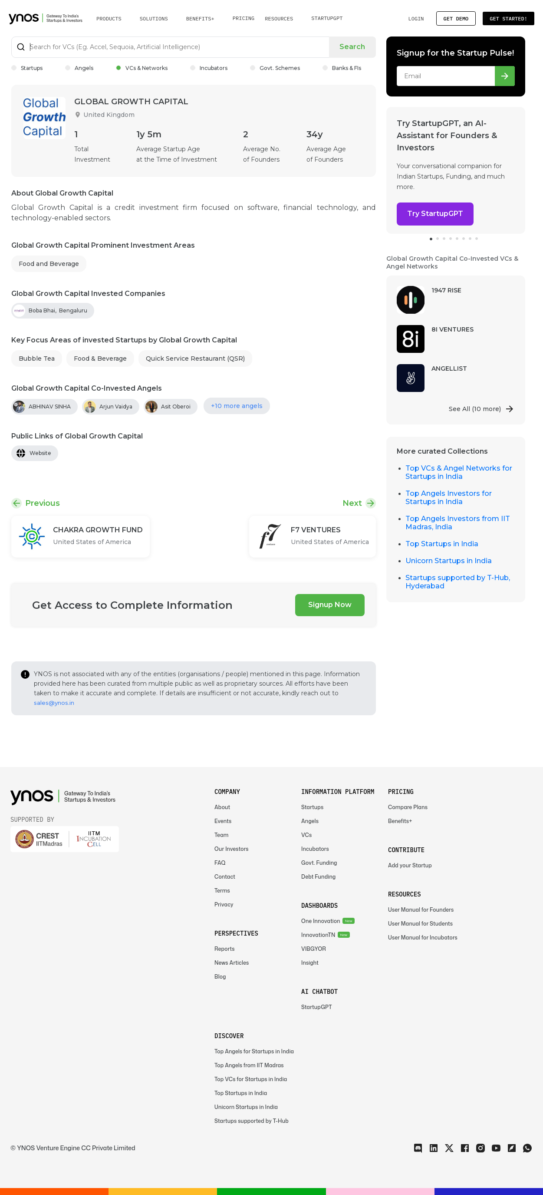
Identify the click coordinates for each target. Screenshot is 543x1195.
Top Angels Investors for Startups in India (448, 497)
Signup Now (330, 605)
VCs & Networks (142, 68)
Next (352, 503)
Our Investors (231, 849)
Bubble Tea (37, 358)
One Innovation (320, 921)
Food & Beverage (100, 358)
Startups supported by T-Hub (251, 1121)
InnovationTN (318, 935)
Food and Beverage (49, 264)
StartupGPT (326, 18)
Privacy (224, 904)
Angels (79, 68)
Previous (42, 503)
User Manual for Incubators (422, 937)
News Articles (231, 962)
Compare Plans (408, 807)
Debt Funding (318, 876)
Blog (220, 976)
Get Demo (456, 18)
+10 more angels (237, 406)
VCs (306, 835)
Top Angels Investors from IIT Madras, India (457, 523)
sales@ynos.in (54, 702)
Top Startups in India (441, 544)
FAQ (220, 862)
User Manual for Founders (421, 909)
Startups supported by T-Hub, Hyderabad (457, 582)
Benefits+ (400, 821)
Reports (224, 949)
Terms (222, 890)
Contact (224, 876)
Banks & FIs (342, 68)
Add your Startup (410, 865)
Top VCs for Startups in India (250, 1079)
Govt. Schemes (275, 68)
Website (40, 453)
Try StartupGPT (435, 213)
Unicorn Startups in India (448, 561)
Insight (310, 962)
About (222, 807)
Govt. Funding (319, 862)
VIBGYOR (313, 949)
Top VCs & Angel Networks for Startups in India (458, 472)
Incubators (208, 68)
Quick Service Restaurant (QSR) (195, 358)
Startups (27, 68)
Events (222, 821)
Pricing (244, 18)
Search (352, 47)
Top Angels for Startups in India (254, 1051)
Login (416, 18)
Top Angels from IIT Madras (249, 1065)
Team (221, 835)
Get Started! (508, 18)
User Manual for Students (420, 923)
